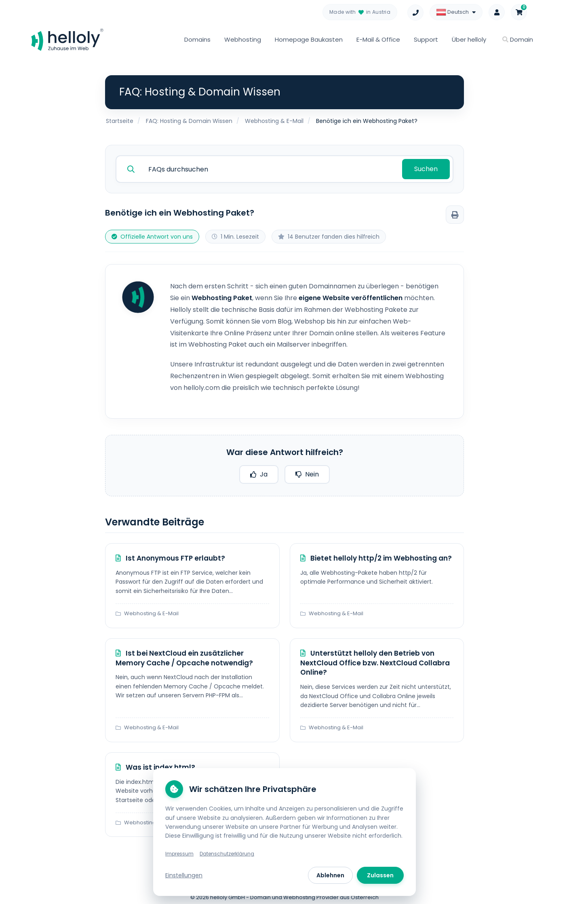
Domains (197, 39)
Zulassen (380, 875)
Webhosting (242, 39)
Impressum (179, 853)
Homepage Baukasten (309, 39)
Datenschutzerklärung (227, 853)
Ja (259, 472)
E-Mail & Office (378, 39)
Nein (307, 472)
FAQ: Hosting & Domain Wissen (189, 121)
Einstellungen (183, 875)
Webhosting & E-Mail (274, 121)
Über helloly (469, 39)
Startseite (119, 121)
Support (426, 39)
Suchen (426, 167)
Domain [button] (517, 39)
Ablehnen (330, 875)
